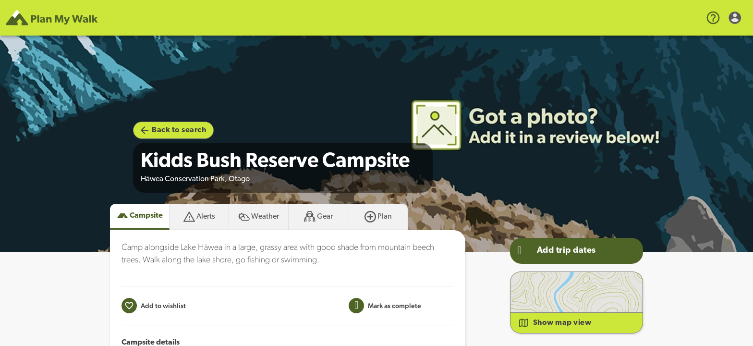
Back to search (173, 130)
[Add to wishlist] (153, 305)
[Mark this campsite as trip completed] (385, 305)
